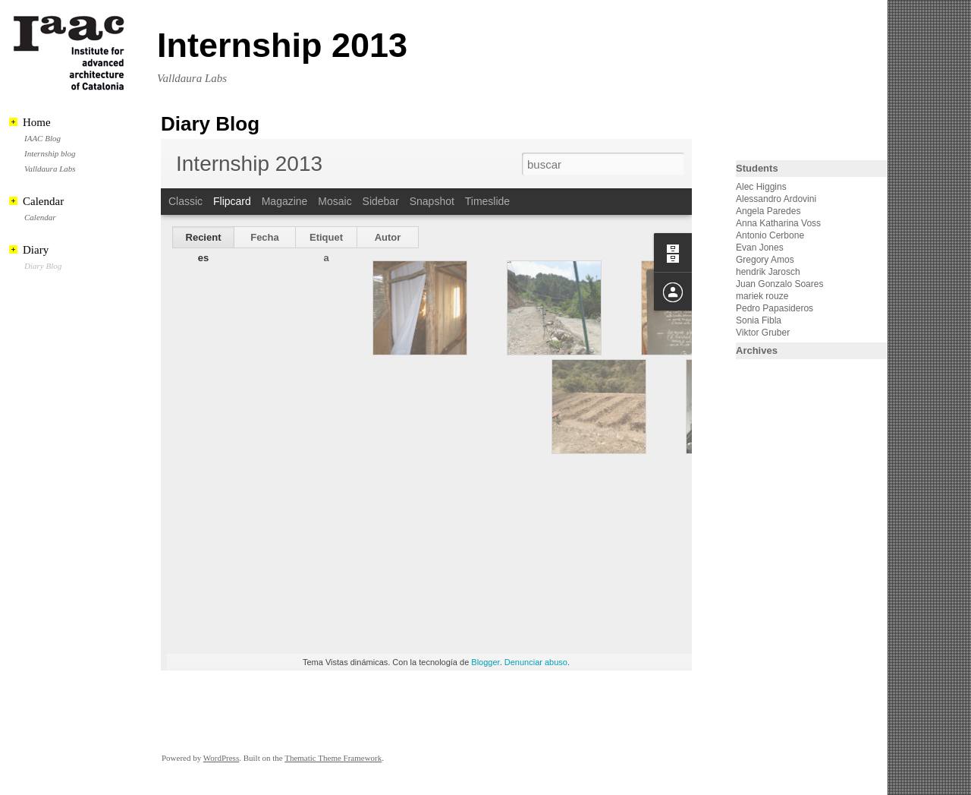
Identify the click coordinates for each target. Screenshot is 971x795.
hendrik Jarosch (768, 272)
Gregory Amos (765, 259)
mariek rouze (762, 296)
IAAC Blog (42, 138)
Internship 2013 (282, 45)
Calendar (40, 217)
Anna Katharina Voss (778, 223)
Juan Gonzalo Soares (779, 284)
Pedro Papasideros (774, 308)
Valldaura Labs (50, 168)
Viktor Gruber (763, 332)
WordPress (221, 757)
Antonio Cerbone (770, 235)
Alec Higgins (761, 186)
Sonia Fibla (758, 320)
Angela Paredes (768, 211)
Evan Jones (760, 247)
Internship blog (50, 153)
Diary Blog (42, 265)
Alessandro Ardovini (776, 199)
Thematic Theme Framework (333, 757)
